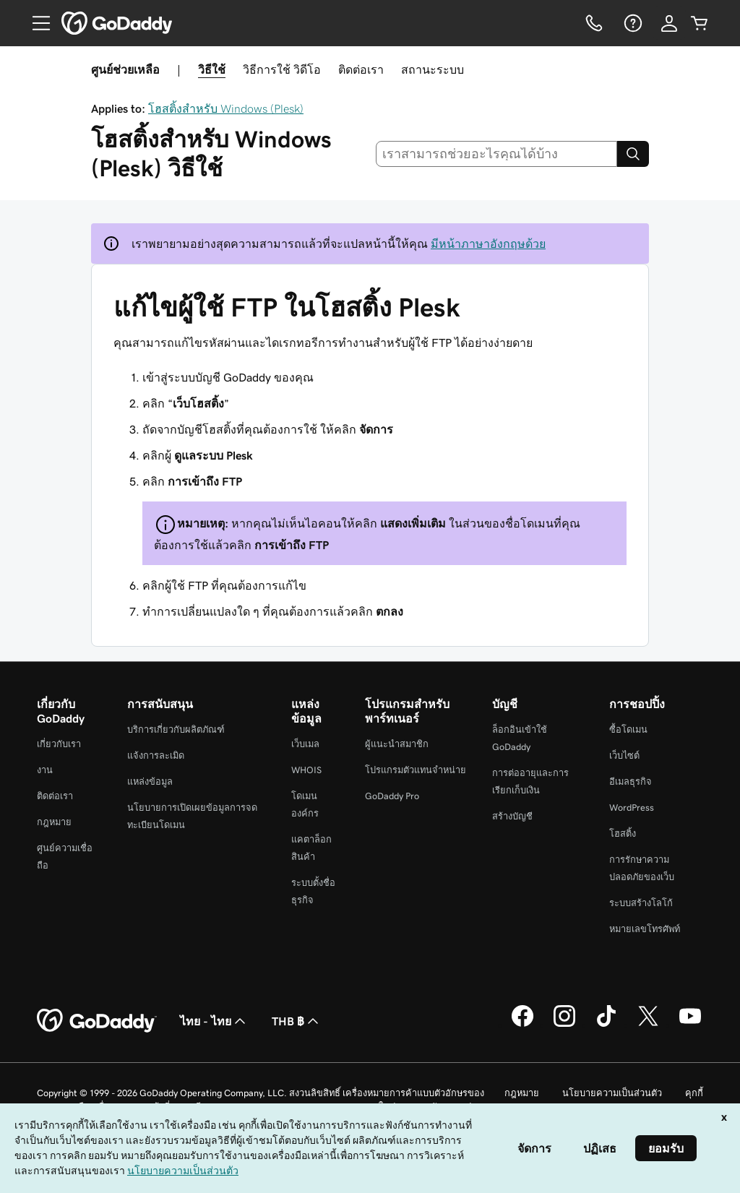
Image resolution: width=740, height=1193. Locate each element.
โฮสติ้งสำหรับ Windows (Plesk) (226, 108)
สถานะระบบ (432, 69)
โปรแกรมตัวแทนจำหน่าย (415, 770)
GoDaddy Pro (392, 796)
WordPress (631, 807)
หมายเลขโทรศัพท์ (644, 929)
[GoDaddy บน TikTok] (606, 1024)
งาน (45, 770)
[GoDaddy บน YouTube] (690, 1024)
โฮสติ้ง (622, 833)
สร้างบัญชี (512, 816)
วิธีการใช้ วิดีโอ (282, 69)
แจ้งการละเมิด (155, 755)
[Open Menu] (35, 23)
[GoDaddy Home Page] (97, 1021)
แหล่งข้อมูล (150, 781)
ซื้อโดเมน (628, 729)
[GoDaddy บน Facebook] (522, 1024)
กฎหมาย (54, 822)
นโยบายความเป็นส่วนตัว (612, 1093)
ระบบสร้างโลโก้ (641, 903)
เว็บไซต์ (624, 755)
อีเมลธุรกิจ (630, 781)
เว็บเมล (305, 744)
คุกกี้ (694, 1093)
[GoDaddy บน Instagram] (564, 1024)
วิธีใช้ (211, 69)
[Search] (633, 154)
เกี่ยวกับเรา (59, 744)
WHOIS (306, 770)
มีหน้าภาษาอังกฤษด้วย (488, 243)
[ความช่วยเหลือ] (632, 23)
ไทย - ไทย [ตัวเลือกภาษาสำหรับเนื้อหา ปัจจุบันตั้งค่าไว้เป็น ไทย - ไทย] (214, 1021)
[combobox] (496, 153)
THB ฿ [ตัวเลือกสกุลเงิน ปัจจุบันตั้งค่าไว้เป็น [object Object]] (297, 1021)
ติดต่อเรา (361, 69)
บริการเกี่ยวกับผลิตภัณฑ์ (176, 729)
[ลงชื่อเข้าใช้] (669, 23)
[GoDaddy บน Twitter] (648, 1024)
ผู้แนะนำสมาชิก (397, 744)
